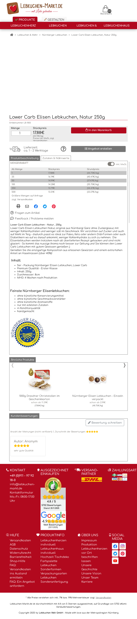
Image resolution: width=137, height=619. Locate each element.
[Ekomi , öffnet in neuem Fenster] (53, 492)
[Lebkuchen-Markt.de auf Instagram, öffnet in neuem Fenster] (122, 544)
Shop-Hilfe (17, 559)
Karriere (87, 579)
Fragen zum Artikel (25, 211)
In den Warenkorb (98, 128)
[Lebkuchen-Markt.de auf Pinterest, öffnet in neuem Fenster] (122, 551)
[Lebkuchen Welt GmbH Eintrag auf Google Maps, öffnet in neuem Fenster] (53, 513)
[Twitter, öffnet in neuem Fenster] (45, 204)
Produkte (25, 19)
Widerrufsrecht (20, 551)
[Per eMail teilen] (27, 205)
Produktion (89, 542)
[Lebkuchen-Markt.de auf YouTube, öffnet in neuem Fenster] (115, 558)
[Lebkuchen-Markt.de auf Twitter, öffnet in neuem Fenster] (115, 551)
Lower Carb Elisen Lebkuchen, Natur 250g (93, 35)
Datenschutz (19, 546)
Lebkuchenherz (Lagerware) (23, 26)
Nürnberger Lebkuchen (54, 35)
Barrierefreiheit (20, 555)
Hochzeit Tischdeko (55, 555)
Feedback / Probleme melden (32, 216)
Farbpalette (49, 559)
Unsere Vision (91, 571)
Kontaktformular (21, 490)
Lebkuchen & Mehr (87, 26)
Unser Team (89, 575)
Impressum (89, 538)
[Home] (11, 35)
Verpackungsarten (54, 571)
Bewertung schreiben (105, 420)
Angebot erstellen (98, 146)
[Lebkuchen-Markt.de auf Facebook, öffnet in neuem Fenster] (115, 544)
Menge (15, 126)
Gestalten (54, 19)
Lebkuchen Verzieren (58, 26)
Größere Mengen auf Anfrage (27, 194)
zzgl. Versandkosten (22, 197)
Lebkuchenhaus (116, 25)
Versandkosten (40, 139)
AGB (13, 542)
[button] (24, 156)
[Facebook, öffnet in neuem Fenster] (36, 204)
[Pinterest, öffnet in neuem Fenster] (54, 204)
